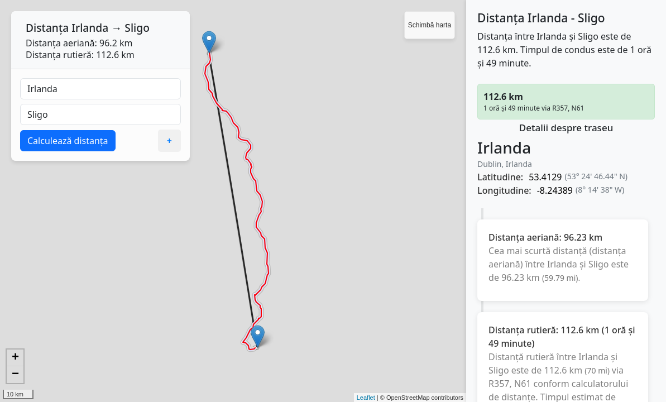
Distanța (47, 27)
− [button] (15, 374)
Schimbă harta (429, 25)
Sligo (137, 27)
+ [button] (15, 358)
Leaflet (366, 397)
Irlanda (89, 27)
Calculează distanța (67, 141)
